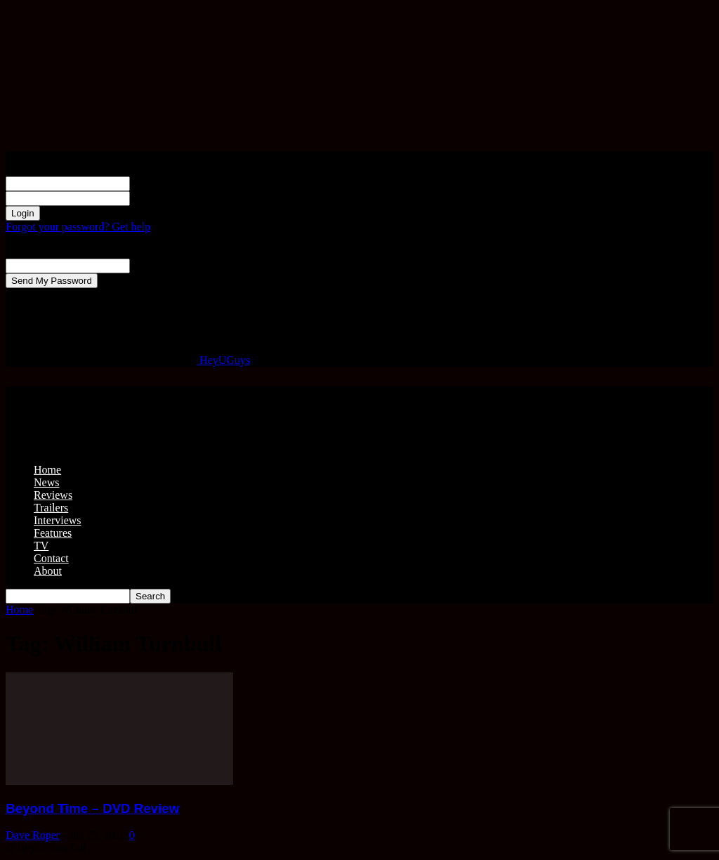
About (48, 571)
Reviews (53, 495)
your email (154, 265)
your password (163, 198)
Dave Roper (33, 835)
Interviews (57, 520)
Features (53, 533)
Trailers (51, 508)
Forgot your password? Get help (78, 227)
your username (163, 183)
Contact (51, 558)
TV (41, 546)
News (46, 482)
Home (47, 470)
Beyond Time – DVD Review (92, 808)
